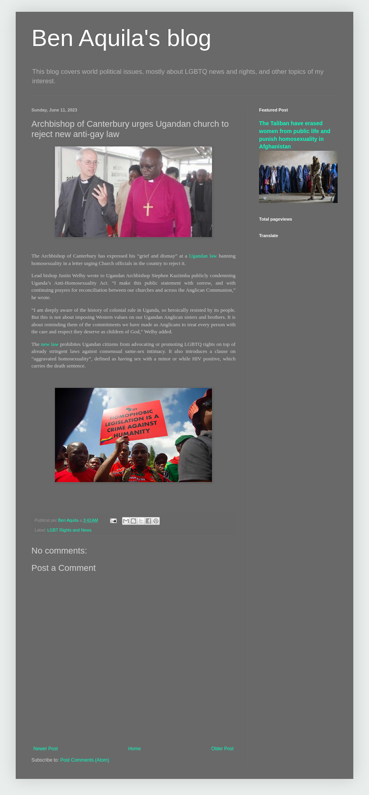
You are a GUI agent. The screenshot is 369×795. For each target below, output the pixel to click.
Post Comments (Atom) (84, 760)
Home (134, 748)
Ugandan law (203, 256)
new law (49, 344)
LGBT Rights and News (69, 530)
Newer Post (45, 748)
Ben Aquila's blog (121, 38)
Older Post (222, 748)
